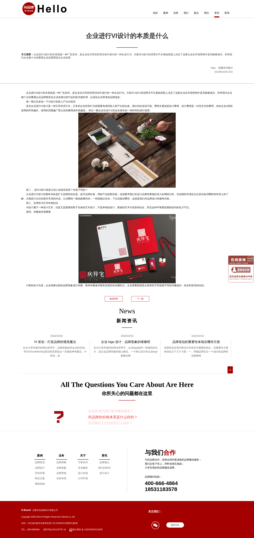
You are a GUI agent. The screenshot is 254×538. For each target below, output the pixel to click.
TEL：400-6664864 (30, 529)
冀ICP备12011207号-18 (54, 529)
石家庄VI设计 (225, 67)
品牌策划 (40, 462)
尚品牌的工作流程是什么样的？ (110, 423)
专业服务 (83, 467)
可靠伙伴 (83, 462)
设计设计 (104, 473)
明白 (206, 12)
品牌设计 (40, 467)
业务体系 (61, 478)
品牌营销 (61, 473)
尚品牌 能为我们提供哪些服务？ (111, 411)
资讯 (216, 12)
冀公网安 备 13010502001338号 (86, 529)
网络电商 (40, 483)
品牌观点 (104, 462)
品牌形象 (61, 467)
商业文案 (40, 478)
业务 (175, 12)
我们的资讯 (104, 467)
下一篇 (140, 299)
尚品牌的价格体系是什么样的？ (113, 417)
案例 (165, 12)
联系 (227, 12)
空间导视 (40, 473)
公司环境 (83, 478)
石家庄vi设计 (134, 92)
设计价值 (83, 473)
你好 (155, 12)
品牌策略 (61, 462)
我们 (186, 12)
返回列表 (114, 299)
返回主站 (175, 525)
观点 (196, 12)
